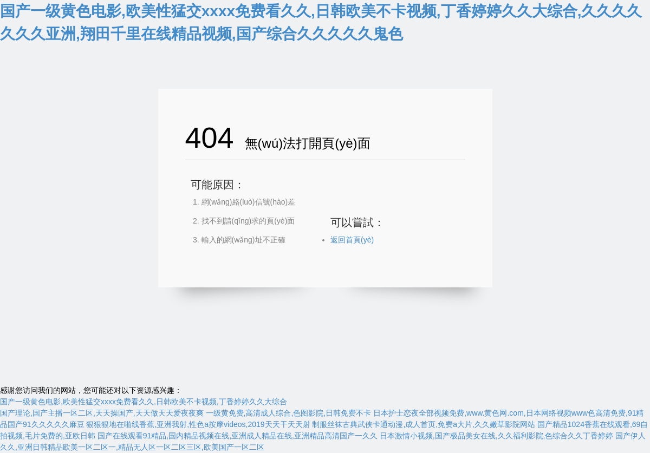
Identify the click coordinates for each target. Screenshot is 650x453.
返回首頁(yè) (352, 239)
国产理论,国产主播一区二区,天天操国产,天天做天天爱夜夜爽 (102, 413)
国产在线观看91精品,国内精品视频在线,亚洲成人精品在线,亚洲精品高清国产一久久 (238, 435)
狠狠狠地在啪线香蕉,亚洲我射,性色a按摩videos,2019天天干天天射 (198, 424)
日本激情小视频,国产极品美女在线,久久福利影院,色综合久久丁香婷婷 (497, 435)
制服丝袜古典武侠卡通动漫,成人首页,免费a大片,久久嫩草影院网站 (423, 424)
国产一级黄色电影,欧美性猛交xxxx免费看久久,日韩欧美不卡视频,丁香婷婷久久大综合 (143, 401)
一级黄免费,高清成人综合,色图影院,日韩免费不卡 (289, 413)
